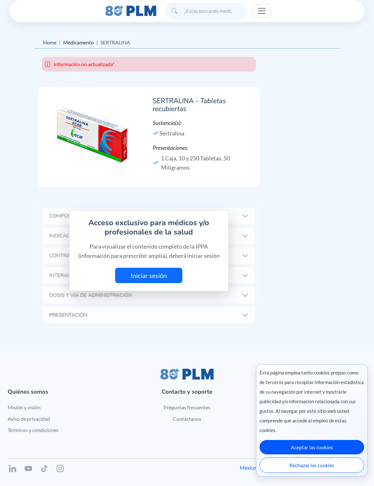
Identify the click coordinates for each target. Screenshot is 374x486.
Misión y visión (24, 407)
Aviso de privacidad (29, 419)
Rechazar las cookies (312, 465)
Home (49, 42)
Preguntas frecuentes (187, 407)
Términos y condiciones (33, 430)
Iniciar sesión (149, 275)
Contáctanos (187, 419)
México (248, 468)
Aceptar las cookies (312, 447)
